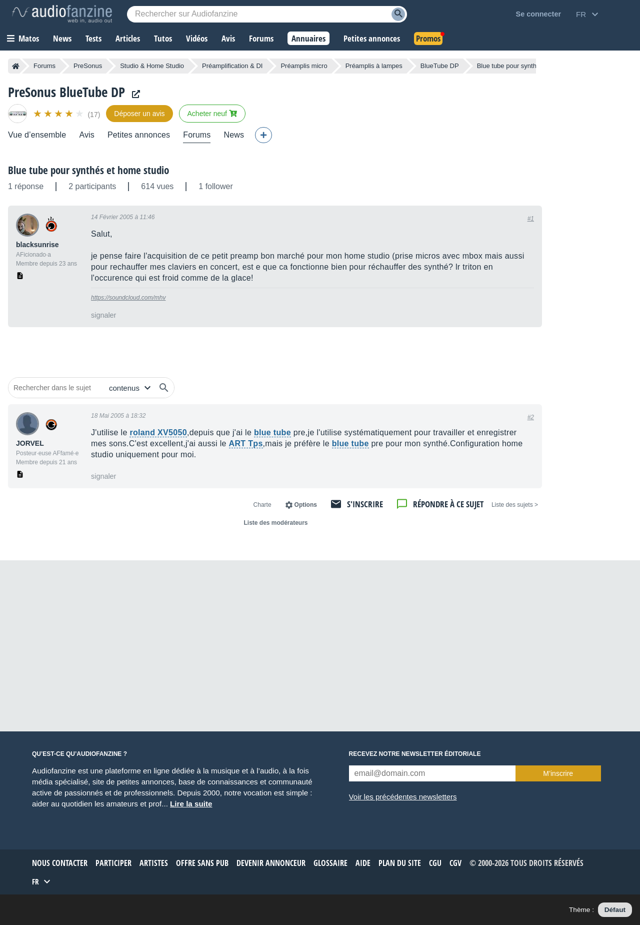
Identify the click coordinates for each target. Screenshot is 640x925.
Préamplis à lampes (374, 66)
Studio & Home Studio (152, 66)
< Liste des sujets (515, 504)
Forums (45, 66)
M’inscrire (558, 773)
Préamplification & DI (232, 66)
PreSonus (88, 66)
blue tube (272, 432)
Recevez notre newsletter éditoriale (415, 753)
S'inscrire (365, 504)
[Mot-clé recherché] (267, 14)
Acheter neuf (212, 114)
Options (305, 504)
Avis (86, 135)
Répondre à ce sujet (448, 504)
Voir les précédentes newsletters (403, 796)
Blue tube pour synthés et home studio (88, 170)
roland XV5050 (158, 432)
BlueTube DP (439, 66)
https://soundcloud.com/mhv (128, 297)
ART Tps (246, 443)
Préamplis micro (303, 66)
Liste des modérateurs (276, 522)
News (234, 135)
